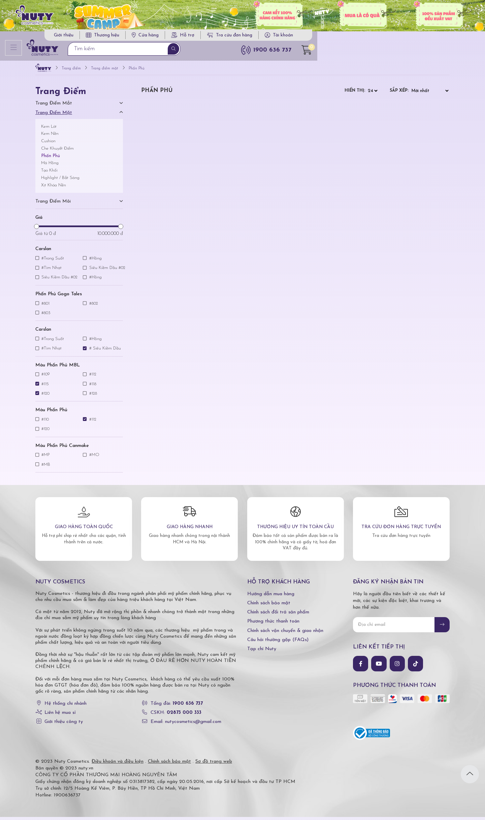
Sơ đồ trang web (213, 764)
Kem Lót (49, 129)
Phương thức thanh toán (273, 624)
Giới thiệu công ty (63, 724)
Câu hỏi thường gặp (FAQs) (278, 642)
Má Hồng (50, 166)
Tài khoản (420, 37)
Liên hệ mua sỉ (60, 715)
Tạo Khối (49, 173)
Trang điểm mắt (53, 106)
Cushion (48, 144)
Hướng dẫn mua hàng (270, 596)
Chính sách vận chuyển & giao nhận (285, 633)
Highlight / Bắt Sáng (60, 180)
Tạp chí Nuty (261, 651)
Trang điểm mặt (53, 115)
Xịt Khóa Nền (53, 188)
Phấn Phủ (50, 158)
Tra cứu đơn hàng (367, 37)
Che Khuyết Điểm (57, 151)
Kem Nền (50, 136)
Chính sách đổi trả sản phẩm (278, 615)
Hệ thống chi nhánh (65, 706)
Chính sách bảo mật (268, 606)
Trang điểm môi (53, 204)
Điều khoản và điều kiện (117, 764)
